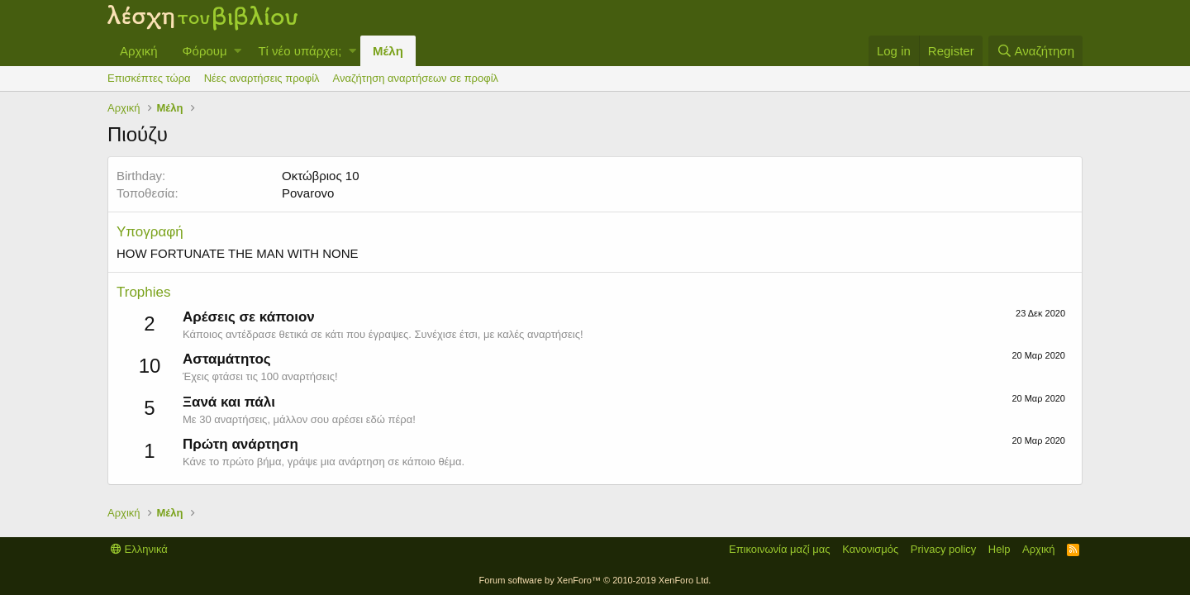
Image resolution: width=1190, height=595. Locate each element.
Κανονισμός (870, 549)
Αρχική (139, 51)
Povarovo (308, 193)
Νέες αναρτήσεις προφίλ (262, 78)
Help (999, 549)
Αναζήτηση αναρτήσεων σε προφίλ (415, 78)
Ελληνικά (139, 549)
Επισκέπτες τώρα (149, 78)
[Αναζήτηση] (1035, 51)
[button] (237, 51)
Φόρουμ (205, 51)
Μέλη (388, 51)
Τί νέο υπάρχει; (299, 51)
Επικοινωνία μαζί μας (780, 549)
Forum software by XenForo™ (595, 580)
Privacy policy (943, 549)
